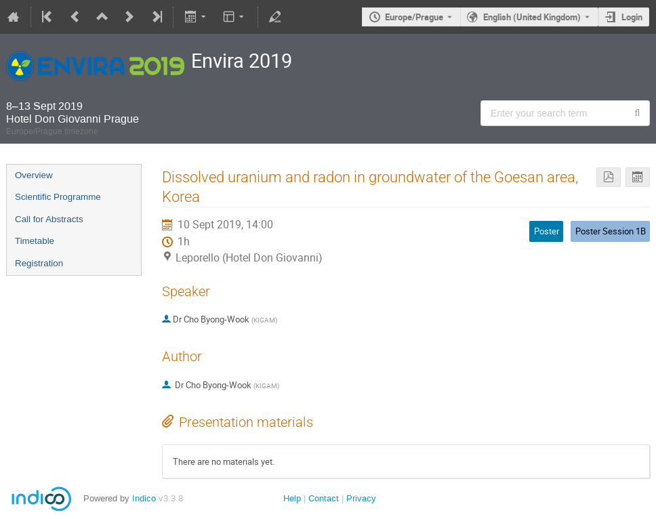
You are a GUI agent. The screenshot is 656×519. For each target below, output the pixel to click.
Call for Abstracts (49, 219)
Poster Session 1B (610, 231)
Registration (39, 263)
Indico (144, 498)
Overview (34, 175)
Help (292, 498)
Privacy (361, 498)
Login (631, 17)
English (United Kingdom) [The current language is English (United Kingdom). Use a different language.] (532, 17)
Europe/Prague (414, 17)
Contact (323, 498)
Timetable (34, 241)
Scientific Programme (58, 197)
